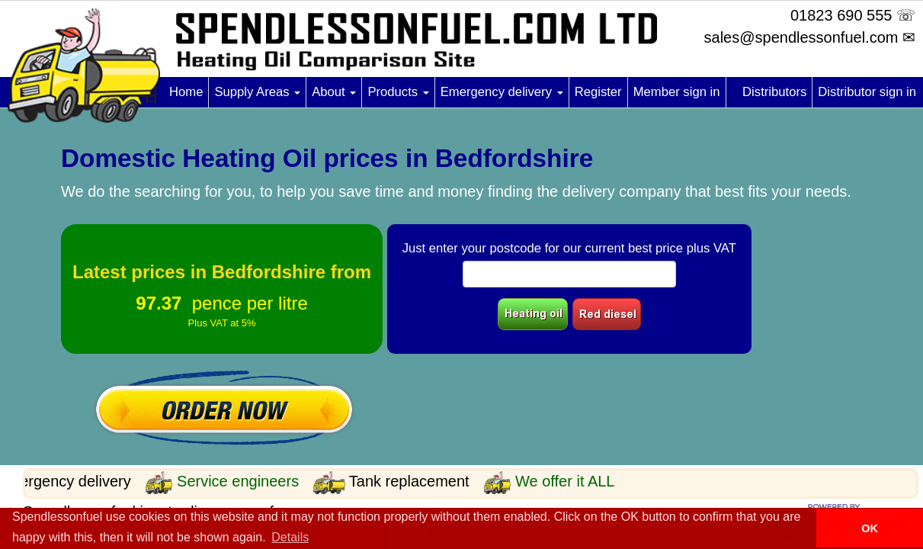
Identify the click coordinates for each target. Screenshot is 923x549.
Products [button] (397, 92)
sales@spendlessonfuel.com (801, 37)
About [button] (334, 92)
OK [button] (869, 528)
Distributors (774, 92)
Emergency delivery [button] (502, 92)
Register (598, 92)
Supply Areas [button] (257, 92)
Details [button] (290, 537)
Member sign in (676, 92)
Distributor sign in (867, 92)
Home (186, 92)
